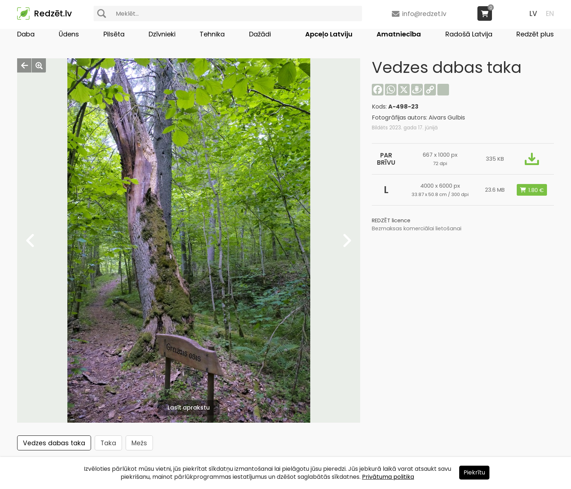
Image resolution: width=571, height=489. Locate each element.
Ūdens (69, 34)
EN (550, 14)
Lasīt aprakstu (189, 407)
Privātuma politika (388, 477)
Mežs (139, 443)
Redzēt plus (535, 34)
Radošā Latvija (468, 34)
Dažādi (260, 34)
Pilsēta (114, 34)
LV (533, 14)
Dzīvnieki (162, 34)
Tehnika (212, 34)
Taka (108, 443)
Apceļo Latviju (329, 34)
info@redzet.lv (424, 13)
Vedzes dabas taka (54, 443)
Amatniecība (399, 34)
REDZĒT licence (391, 220)
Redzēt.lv (53, 13)
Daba (26, 34)
